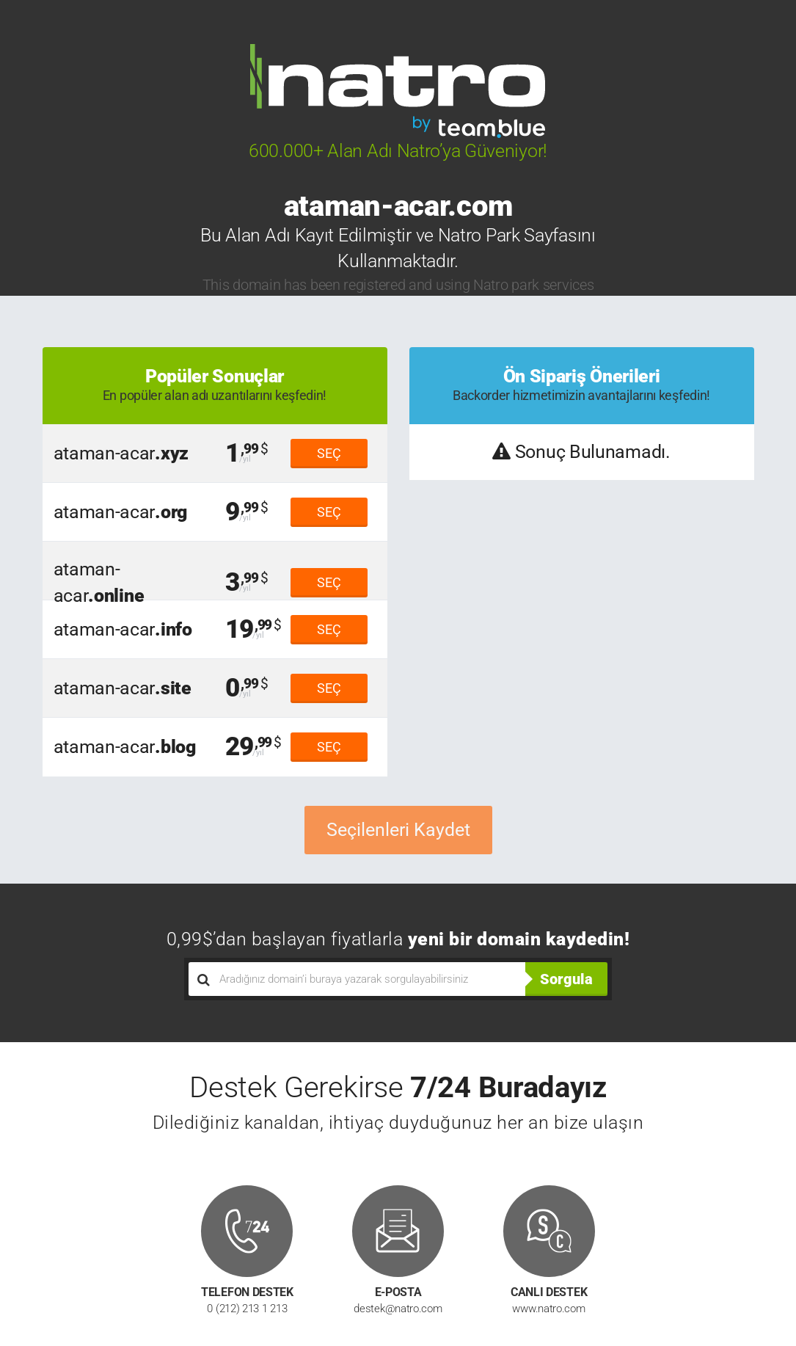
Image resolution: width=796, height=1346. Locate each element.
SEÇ (329, 453)
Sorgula (566, 979)
